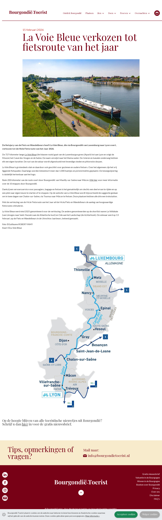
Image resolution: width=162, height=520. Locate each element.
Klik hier (93, 180)
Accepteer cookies (126, 514)
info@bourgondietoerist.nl (109, 455)
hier (25, 424)
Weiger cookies (149, 514)
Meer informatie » (92, 516)
